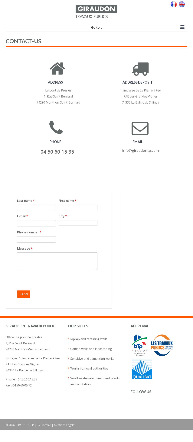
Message (25, 248)
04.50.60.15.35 (27, 379)
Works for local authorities (89, 368)
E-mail (22, 216)
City (63, 216)
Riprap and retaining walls (88, 339)
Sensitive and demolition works (92, 359)
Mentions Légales (65, 425)
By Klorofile (44, 425)
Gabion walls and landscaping (91, 349)
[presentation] (45, 280)
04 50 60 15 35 (57, 151)
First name (68, 201)
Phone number (29, 232)
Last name (26, 201)
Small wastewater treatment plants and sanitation (95, 381)
